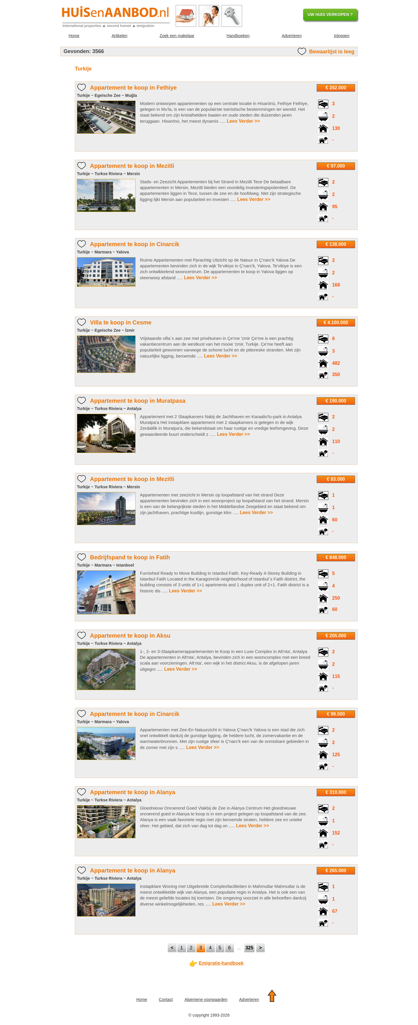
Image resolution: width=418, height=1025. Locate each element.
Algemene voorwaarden (206, 999)
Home (74, 35)
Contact (166, 999)
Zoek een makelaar (177, 35)
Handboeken (237, 35)
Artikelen (119, 35)
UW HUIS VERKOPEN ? (330, 14)
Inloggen (341, 35)
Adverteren (292, 35)
